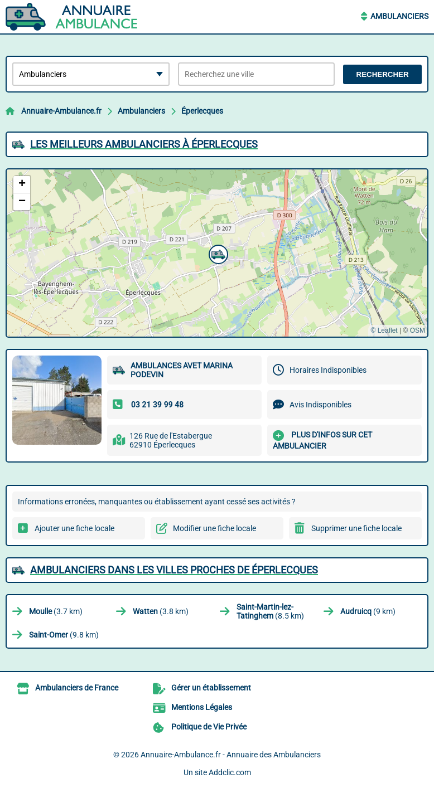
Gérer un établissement (211, 687)
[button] (217, 253)
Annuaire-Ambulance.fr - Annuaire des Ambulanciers (231, 754)
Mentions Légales (201, 707)
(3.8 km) (161, 611)
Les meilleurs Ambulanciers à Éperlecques (144, 144)
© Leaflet (383, 330)
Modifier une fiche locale (214, 528)
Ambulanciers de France (76, 687)
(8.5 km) (270, 611)
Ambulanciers (399, 16)
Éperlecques (202, 110)
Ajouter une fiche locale (74, 528)
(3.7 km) (56, 611)
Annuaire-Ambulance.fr (61, 110)
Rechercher (382, 74)
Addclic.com (230, 772)
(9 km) (368, 611)
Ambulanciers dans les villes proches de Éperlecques (174, 570)
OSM (417, 330)
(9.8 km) (64, 634)
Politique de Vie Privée (209, 726)
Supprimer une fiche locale (356, 528)
